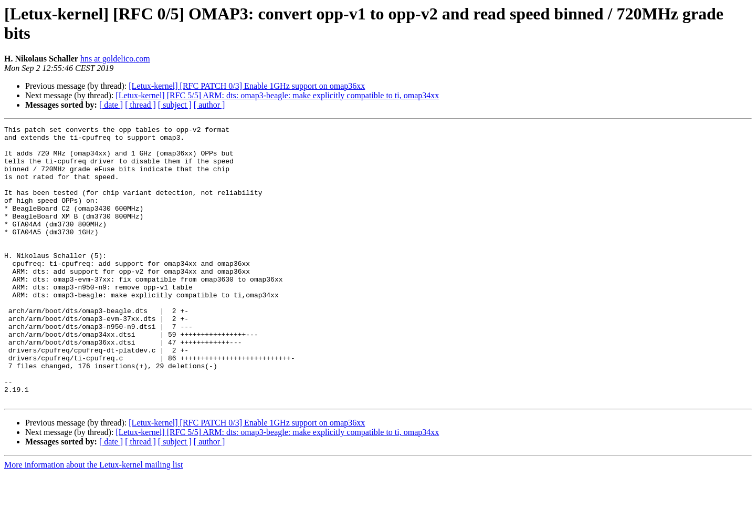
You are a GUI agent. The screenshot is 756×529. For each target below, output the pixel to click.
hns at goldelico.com (115, 58)
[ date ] (111, 104)
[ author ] (209, 104)
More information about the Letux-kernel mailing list (93, 519)
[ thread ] (140, 104)
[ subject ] (175, 104)
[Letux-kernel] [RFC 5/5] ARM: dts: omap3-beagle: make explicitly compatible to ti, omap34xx (277, 95)
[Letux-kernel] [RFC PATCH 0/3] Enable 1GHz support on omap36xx (247, 85)
